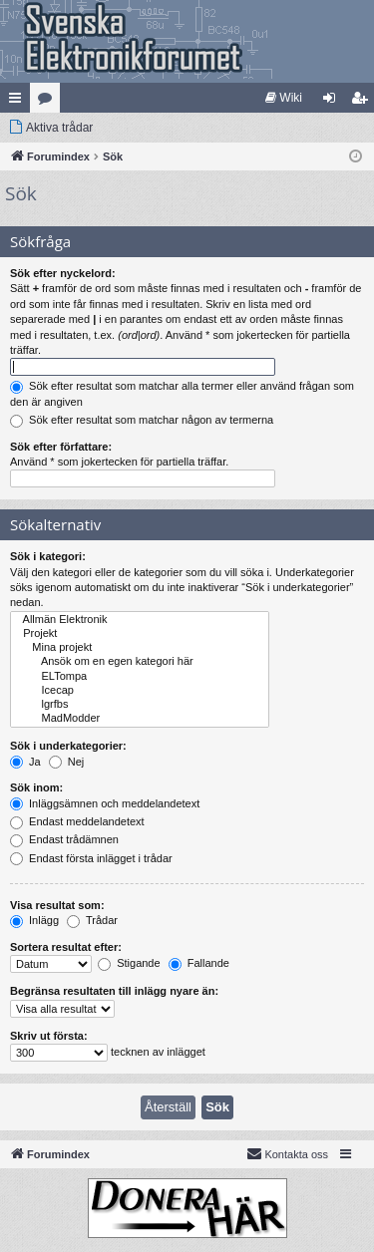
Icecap (139, 691)
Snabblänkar (19, 102)
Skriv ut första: (49, 1036)
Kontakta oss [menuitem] (287, 1153)
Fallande (199, 963)
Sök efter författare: (61, 447)
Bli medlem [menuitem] (363, 102)
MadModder (139, 719)
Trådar (92, 920)
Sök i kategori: (48, 556)
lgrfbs (139, 705)
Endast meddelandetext (77, 821)
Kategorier (49, 102)
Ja (25, 762)
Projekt (139, 634)
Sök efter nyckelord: (63, 273)
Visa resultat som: (57, 905)
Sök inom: (36, 787)
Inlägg (34, 920)
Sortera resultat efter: (66, 947)
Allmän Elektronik (139, 620)
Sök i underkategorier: (68, 746)
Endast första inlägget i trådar (91, 858)
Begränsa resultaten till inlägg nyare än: (114, 991)
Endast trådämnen (64, 839)
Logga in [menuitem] (333, 102)
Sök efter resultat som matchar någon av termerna (141, 420)
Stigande (129, 963)
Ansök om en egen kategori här (139, 662)
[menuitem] (283, 98)
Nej (67, 762)
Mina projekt (139, 648)
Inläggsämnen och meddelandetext (104, 803)
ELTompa (139, 677)
